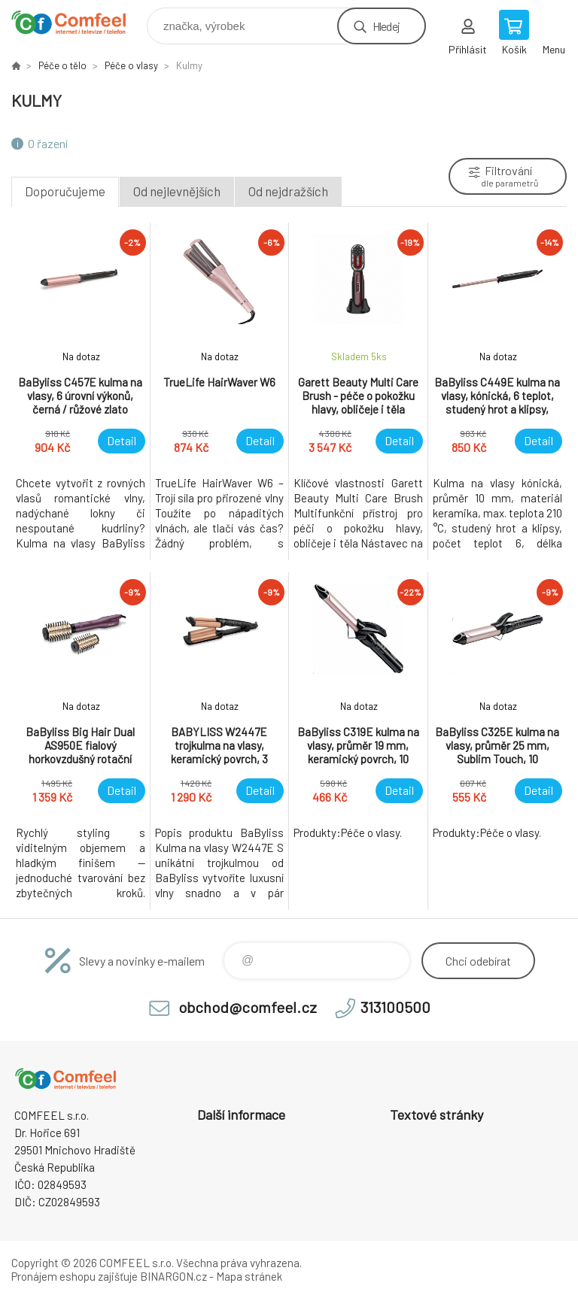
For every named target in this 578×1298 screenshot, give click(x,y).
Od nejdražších (288, 191)
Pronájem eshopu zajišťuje (74, 1276)
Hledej (386, 26)
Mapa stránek (249, 1276)
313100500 (395, 1007)
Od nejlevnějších (177, 191)
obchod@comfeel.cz (247, 1007)
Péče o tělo (62, 65)
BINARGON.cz (173, 1276)
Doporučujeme (65, 191)
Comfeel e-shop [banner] (77, 22)
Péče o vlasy (131, 65)
